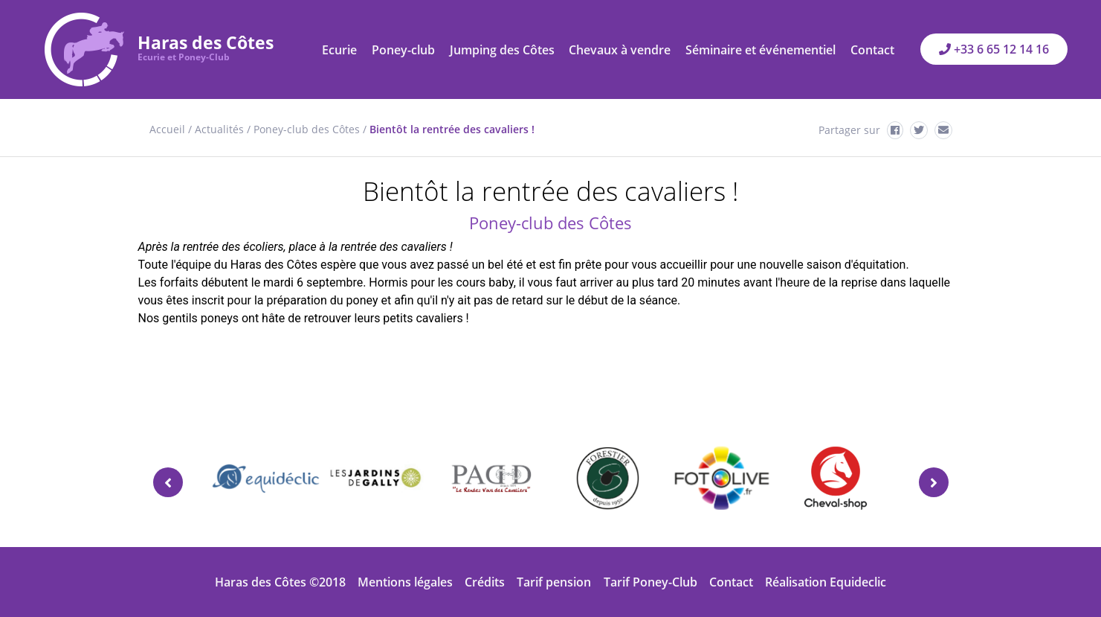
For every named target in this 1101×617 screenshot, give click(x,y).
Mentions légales (405, 582)
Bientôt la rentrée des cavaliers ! (452, 129)
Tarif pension (554, 582)
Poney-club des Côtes (307, 129)
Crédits (485, 582)
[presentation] (168, 482)
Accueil (167, 129)
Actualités (219, 129)
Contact (731, 582)
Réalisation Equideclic (825, 582)
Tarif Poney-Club (650, 582)
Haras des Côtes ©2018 (280, 582)
